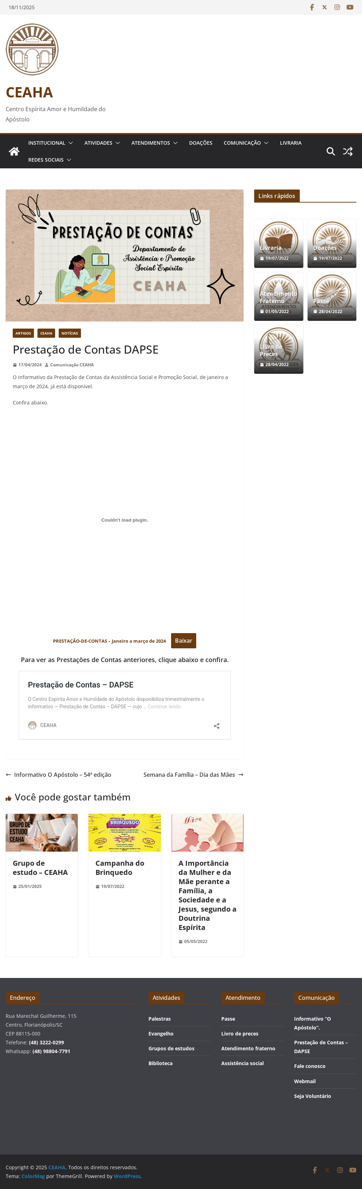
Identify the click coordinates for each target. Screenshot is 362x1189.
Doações (200, 142)
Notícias (70, 333)
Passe (321, 301)
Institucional (46, 142)
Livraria (291, 142)
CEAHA (29, 92)
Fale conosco (310, 1066)
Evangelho (161, 1033)
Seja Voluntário (312, 1096)
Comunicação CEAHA (72, 365)
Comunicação (242, 142)
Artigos (23, 333)
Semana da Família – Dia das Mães (194, 775)
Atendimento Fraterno (278, 297)
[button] (69, 143)
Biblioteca (160, 1063)
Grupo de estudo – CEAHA (40, 867)
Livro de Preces (271, 350)
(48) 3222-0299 (46, 1042)
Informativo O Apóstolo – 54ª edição (58, 775)
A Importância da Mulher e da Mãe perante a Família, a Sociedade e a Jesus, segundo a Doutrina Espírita (208, 895)
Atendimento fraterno (248, 1048)
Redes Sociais (46, 159)
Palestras (159, 1018)
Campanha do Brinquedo (119, 867)
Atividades (98, 142)
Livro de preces (239, 1033)
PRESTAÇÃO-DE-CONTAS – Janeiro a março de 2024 (110, 641)
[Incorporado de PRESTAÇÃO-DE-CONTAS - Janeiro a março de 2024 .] (125, 520)
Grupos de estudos (171, 1048)
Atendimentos (151, 142)
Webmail (305, 1081)
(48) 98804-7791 (51, 1051)
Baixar (183, 640)
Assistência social (242, 1063)
